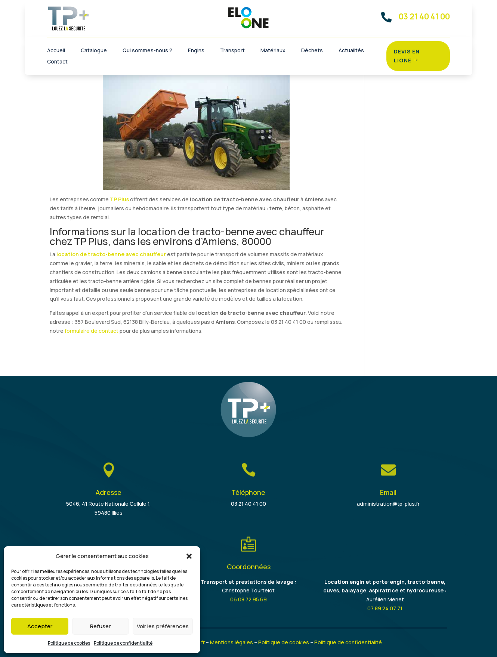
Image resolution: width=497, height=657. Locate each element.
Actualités (351, 51)
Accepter (39, 626)
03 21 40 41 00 (248, 503)
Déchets (312, 51)
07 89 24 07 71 (384, 608)
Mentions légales (231, 642)
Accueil (56, 51)
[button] (189, 556)
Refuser (100, 626)
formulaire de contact (91, 330)
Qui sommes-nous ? (147, 51)
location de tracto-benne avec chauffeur (111, 254)
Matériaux (272, 51)
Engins (196, 51)
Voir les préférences (163, 626)
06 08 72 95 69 (248, 599)
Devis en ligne (407, 56)
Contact (57, 62)
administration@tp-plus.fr (388, 503)
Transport (232, 51)
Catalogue (94, 51)
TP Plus (119, 199)
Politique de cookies (69, 643)
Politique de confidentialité (123, 643)
